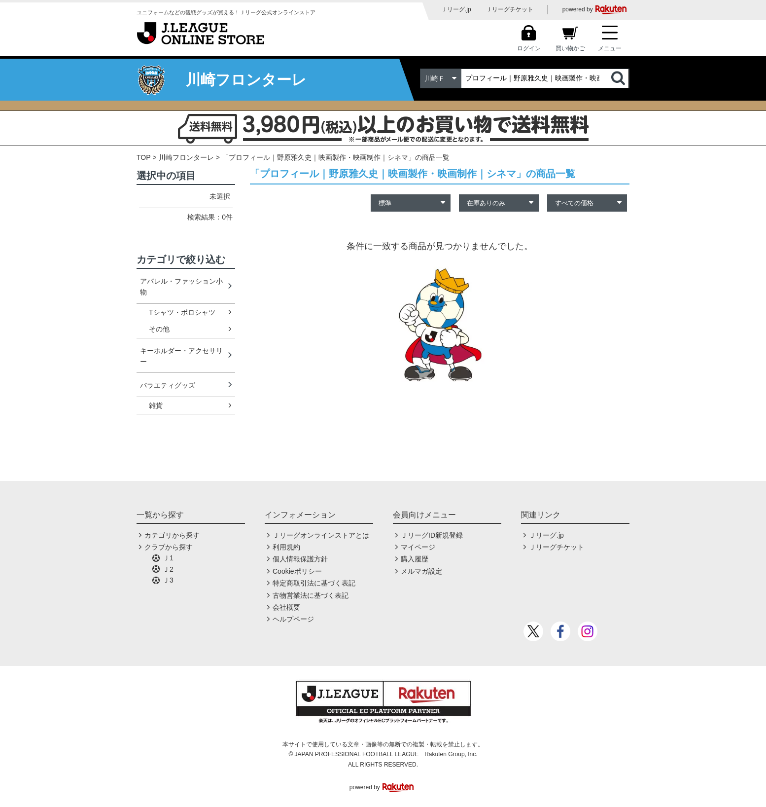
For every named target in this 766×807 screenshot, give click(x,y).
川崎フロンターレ (186, 157)
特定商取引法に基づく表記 (314, 583)
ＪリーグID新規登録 (432, 535)
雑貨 (156, 405)
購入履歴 (414, 559)
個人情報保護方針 (300, 559)
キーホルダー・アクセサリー (181, 356)
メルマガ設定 (421, 571)
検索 (619, 78)
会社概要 (286, 607)
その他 (159, 329)
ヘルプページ (293, 619)
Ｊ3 (168, 580)
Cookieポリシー (297, 571)
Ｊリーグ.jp (456, 9)
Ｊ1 (168, 558)
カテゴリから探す (172, 535)
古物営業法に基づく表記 (310, 595)
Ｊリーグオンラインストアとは (321, 535)
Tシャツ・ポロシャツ (182, 312)
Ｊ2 (168, 569)
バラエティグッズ (167, 385)
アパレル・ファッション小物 (181, 286)
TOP (144, 157)
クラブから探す (168, 547)
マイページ (418, 547)
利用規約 (286, 547)
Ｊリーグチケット (509, 9)
